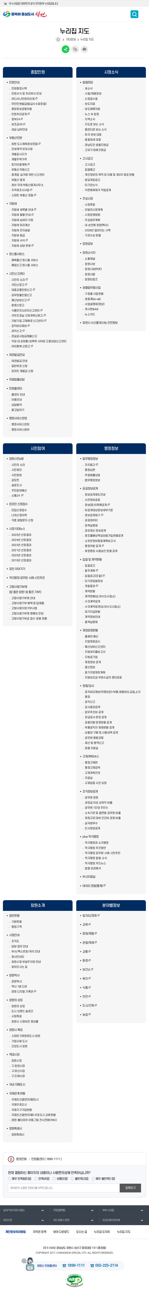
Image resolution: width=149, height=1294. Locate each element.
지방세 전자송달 (20, 230)
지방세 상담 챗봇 (21, 246)
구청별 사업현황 (94, 294)
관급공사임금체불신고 (24, 336)
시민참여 (38, 448)
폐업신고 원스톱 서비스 (24, 265)
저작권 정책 (39, 1232)
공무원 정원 (91, 797)
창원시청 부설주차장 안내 (26, 962)
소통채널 (90, 259)
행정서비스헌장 (18, 418)
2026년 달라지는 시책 (97, 230)
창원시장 (16, 1060)
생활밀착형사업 (91, 288)
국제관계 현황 (17, 1093)
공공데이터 (91, 520)
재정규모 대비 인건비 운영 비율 (102, 818)
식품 (84, 987)
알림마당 (87, 82)
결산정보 (90, 667)
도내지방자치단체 (109, 1220)
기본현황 (16, 922)
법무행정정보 (90, 459)
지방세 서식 (18, 240)
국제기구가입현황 (21, 1110)
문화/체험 (88, 933)
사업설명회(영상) (94, 304)
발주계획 (90, 570)
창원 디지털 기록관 (22, 991)
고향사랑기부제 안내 (23, 598)
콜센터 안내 (18, 394)
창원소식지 (88, 253)
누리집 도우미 (102, 1232)
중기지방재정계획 (95, 672)
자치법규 (90, 465)
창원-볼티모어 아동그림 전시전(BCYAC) (34, 1120)
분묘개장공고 (92, 180)
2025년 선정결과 (21, 535)
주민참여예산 (19, 490)
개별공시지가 (19, 154)
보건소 (86, 969)
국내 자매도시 (17, 1084)
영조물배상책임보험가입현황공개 (104, 535)
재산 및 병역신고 (94, 743)
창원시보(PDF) (93, 269)
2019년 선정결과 (21, 560)
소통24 (15, 495)
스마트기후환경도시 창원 (25, 1036)
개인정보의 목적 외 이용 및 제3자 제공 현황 (109, 174)
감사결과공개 (92, 707)
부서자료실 (88, 877)
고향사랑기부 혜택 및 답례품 (27, 603)
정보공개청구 (92, 515)
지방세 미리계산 (20, 225)
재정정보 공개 (93, 662)
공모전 (15, 480)
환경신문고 (17, 305)
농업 (84, 1015)
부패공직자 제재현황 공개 (99, 727)
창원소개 (38, 905)
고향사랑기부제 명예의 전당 (27, 613)
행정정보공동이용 (21, 109)
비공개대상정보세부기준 (99, 510)
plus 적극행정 (90, 836)
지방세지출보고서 (95, 652)
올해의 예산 (91, 636)
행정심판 (90, 470)
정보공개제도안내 (95, 494)
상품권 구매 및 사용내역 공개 (101, 732)
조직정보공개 (90, 791)
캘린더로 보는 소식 (96, 129)
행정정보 (111, 448)
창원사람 (90, 274)
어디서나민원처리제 (23, 99)
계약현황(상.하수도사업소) (100, 596)
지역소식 (90, 119)
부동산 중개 (18, 180)
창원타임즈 (91, 279)
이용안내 (16, 399)
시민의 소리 (18, 280)
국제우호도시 (19, 1104)
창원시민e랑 (16, 459)
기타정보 (71, 39)
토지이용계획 (19, 164)
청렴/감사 (88, 686)
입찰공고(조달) (93, 576)
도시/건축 (88, 1005)
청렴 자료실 (91, 748)
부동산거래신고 (20, 169)
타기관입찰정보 (94, 581)
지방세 (13, 203)
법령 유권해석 (93, 868)
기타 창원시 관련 (59, 1220)
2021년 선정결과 (21, 550)
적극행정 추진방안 (95, 848)
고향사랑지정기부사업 (24, 608)
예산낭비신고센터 (95, 647)
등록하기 (130, 1188)
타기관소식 (91, 185)
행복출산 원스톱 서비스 (24, 260)
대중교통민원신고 (21, 290)
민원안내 (14, 82)
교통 (84, 951)
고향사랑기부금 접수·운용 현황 (29, 618)
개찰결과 (90, 586)
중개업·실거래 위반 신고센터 (27, 174)
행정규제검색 (92, 767)
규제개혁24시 (90, 756)
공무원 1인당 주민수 (96, 807)
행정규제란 (91, 762)
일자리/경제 (89, 915)
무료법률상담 (16, 379)
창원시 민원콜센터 (47, 1266)
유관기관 (6, 1220)
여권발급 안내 (19, 361)
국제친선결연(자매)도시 (25, 1099)
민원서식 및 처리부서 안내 (26, 93)
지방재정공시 (92, 641)
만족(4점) (43, 1179)
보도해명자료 (92, 109)
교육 (84, 924)
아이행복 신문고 (20, 346)
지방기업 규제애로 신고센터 (27, 321)
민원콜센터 (15, 388)
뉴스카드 (90, 314)
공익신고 (16, 331)
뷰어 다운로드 (61, 1232)
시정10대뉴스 (17, 529)
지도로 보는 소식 (94, 124)
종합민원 (38, 72)
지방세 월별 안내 (21, 215)
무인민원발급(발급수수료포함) (28, 104)
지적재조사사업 (20, 190)
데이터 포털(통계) (92, 886)
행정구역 (16, 927)
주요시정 (87, 198)
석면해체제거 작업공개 (98, 190)
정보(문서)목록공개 (96, 505)
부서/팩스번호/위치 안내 (25, 951)
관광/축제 (88, 943)
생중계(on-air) (92, 299)
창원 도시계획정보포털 (24, 144)
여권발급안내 (16, 355)
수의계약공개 (92, 601)
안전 (84, 996)
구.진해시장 (18, 1076)
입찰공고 (90, 565)
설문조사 (16, 485)
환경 (84, 960)
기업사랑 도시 (19, 1041)
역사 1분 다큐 (19, 986)
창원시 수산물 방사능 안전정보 (100, 323)
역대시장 (14, 1054)
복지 (84, 979)
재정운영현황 (90, 630)
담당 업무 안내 (19, 946)
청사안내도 (17, 957)
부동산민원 (15, 138)
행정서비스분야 (20, 429)
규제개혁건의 (92, 773)
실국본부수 (91, 823)
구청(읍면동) (57, 1210)
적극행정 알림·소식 (96, 858)
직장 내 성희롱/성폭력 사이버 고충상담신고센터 (38, 341)
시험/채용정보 (93, 93)
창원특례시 (15, 1128)
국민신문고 (17, 285)
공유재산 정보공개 (95, 530)
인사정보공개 (92, 828)
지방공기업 (91, 657)
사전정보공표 (92, 500)
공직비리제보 (19, 326)
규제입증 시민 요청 (96, 783)
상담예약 (16, 405)
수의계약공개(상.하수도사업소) (102, 606)
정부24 (15, 119)
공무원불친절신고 (21, 295)
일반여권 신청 (19, 366)
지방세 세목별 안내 (22, 210)
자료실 (89, 778)
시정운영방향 (92, 215)
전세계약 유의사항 (22, 149)
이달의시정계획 (94, 210)
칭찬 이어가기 (17, 569)
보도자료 (90, 104)
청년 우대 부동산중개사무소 (27, 185)
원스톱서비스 (16, 254)
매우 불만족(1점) (105, 1179)
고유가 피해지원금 (95, 150)
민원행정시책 (19, 88)
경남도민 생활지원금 (96, 145)
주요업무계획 (92, 220)
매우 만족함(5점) (21, 1179)
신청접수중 (91, 99)
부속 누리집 (106, 1210)
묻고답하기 (17, 410)
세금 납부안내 (19, 129)
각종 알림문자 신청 (22, 520)
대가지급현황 (92, 612)
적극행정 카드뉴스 (95, 863)
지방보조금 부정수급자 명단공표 (103, 677)
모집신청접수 (19, 510)
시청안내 (14, 935)
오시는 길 (81, 1232)
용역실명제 (91, 622)
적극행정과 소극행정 (96, 843)
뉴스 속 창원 (92, 114)
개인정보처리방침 (15, 1232)
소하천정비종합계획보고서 (100, 541)
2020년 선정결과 (21, 555)
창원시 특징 (16, 1030)
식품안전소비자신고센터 (25, 310)
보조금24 (16, 124)
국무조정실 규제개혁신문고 (27, 315)
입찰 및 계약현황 (92, 559)
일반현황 (14, 915)
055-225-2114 (106, 1266)
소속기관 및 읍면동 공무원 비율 (102, 813)
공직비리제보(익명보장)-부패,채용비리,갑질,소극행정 (112, 694)
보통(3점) (62, 1179)
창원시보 (90, 264)
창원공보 (87, 244)
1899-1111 (76, 1266)
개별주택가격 (19, 159)
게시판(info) (91, 309)
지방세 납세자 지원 (22, 220)
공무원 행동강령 (94, 738)
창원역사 (14, 975)
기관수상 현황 (93, 235)
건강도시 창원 (19, 1046)
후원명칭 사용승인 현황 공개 (101, 551)
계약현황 (90, 591)
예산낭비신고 (19, 300)
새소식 (89, 88)
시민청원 (16, 475)
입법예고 (90, 169)
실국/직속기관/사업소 (12, 1210)
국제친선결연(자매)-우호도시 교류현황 (33, 1115)
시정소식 (111, 72)
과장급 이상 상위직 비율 (98, 802)
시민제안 (16, 470)
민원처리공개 (19, 114)
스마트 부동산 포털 (22, 195)
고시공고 (87, 158)
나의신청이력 (19, 515)
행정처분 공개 (93, 546)
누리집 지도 (87, 39)
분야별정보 (111, 905)
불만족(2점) (81, 1179)
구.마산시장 (18, 1071)
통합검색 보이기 (134, 14)
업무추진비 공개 (94, 712)
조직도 (15, 941)
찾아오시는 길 (19, 967)
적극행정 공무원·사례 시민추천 (27, 578)
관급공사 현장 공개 (96, 717)
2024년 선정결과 (21, 540)
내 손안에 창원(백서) (96, 225)
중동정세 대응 (93, 139)
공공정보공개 (90, 488)
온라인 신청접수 (18, 504)
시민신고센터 (16, 274)
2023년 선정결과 (21, 545)
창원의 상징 (16, 1000)
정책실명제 (91, 525)
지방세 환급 (18, 235)
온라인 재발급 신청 (22, 371)
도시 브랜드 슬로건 (22, 1011)
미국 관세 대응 (93, 134)
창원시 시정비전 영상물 (24, 1021)
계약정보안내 (92, 617)
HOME (58, 39)
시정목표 (90, 204)
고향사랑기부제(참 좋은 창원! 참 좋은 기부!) (25, 589)
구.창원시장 (18, 1066)
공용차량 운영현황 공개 (98, 722)
